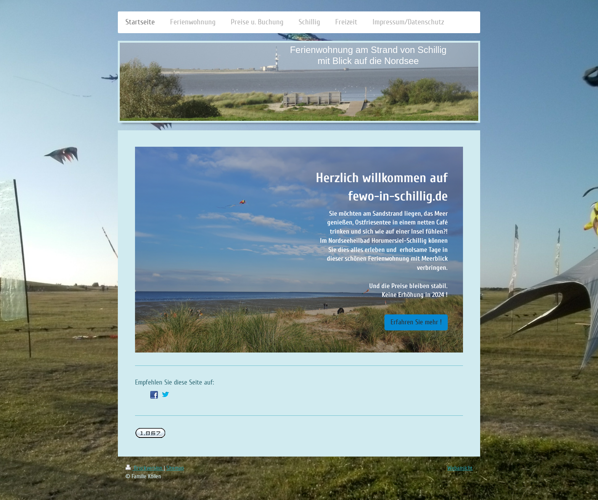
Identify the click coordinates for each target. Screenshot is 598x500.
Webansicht (460, 468)
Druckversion (144, 468)
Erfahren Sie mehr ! (416, 322)
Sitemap (175, 468)
